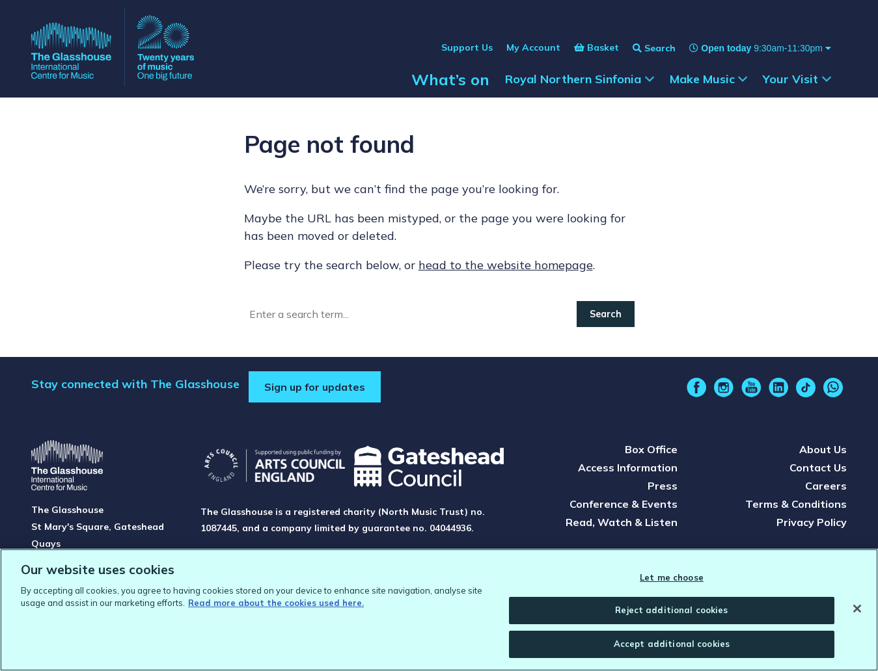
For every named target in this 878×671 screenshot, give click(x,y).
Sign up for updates (314, 386)
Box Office (651, 449)
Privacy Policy (811, 522)
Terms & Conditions (796, 503)
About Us (823, 449)
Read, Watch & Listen (622, 522)
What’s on (450, 79)
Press (663, 485)
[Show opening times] (753, 48)
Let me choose (672, 581)
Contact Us (818, 467)
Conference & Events (623, 503)
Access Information (628, 467)
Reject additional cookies (671, 614)
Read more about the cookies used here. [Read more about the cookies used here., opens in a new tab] (276, 607)
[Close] (857, 612)
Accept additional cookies (672, 648)
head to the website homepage (505, 264)
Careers (826, 485)
